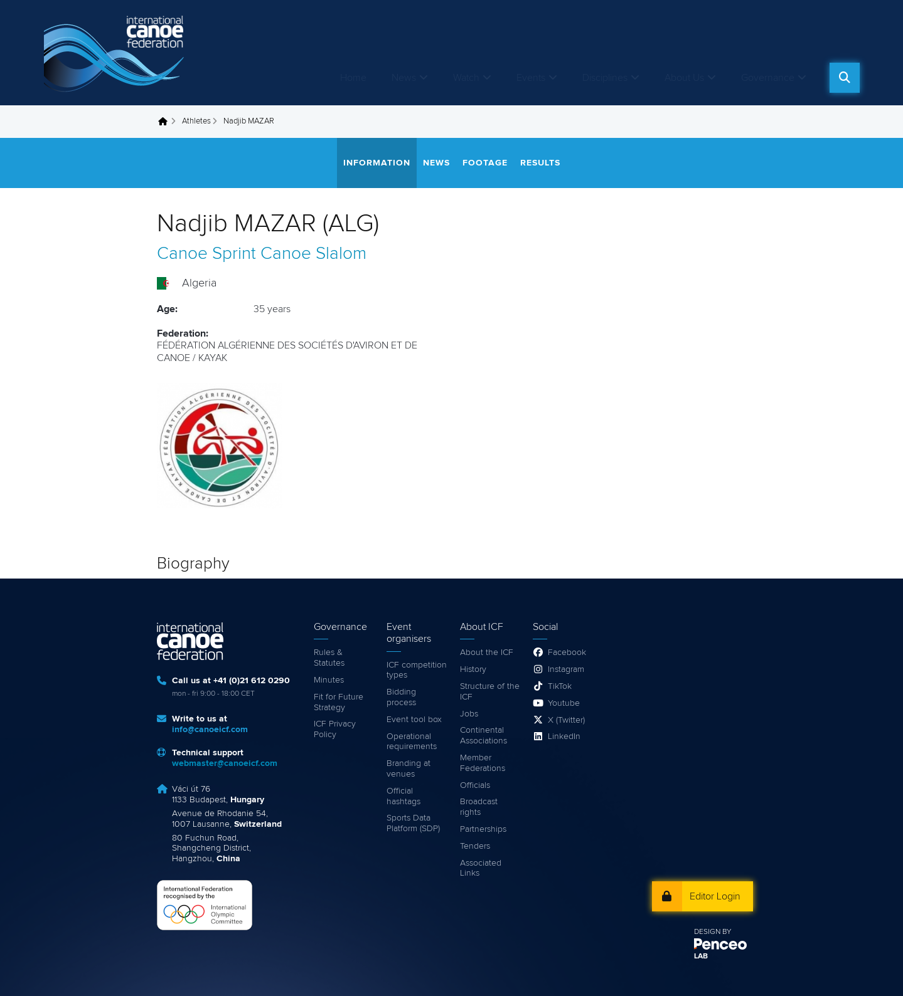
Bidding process (401, 697)
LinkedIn (564, 736)
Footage (485, 163)
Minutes (329, 680)
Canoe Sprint (206, 254)
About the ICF (486, 652)
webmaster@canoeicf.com (224, 763)
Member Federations (482, 763)
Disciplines (605, 78)
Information (376, 163)
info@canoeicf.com (210, 729)
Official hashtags (403, 796)
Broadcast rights (479, 807)
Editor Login (715, 896)
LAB (701, 956)
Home (353, 78)
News (404, 78)
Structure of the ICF (490, 691)
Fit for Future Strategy (338, 702)
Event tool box (414, 719)
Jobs (469, 714)
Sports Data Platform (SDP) (413, 823)
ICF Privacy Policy (335, 729)
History (473, 669)
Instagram (566, 669)
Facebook (567, 652)
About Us (684, 78)
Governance (767, 78)
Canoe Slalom (313, 254)
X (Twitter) (566, 720)
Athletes (196, 121)
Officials (475, 785)
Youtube (564, 703)
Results (540, 163)
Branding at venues (408, 768)
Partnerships (483, 829)
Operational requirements (412, 742)
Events (530, 78)
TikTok (560, 686)
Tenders (475, 846)
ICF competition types (417, 670)
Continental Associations (483, 735)
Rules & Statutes (329, 658)
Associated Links (480, 868)
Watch (466, 78)
